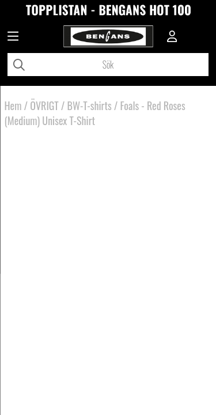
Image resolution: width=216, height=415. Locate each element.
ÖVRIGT (44, 105)
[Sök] (108, 64)
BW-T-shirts (89, 105)
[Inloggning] (172, 37)
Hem (13, 105)
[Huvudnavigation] (12, 37)
